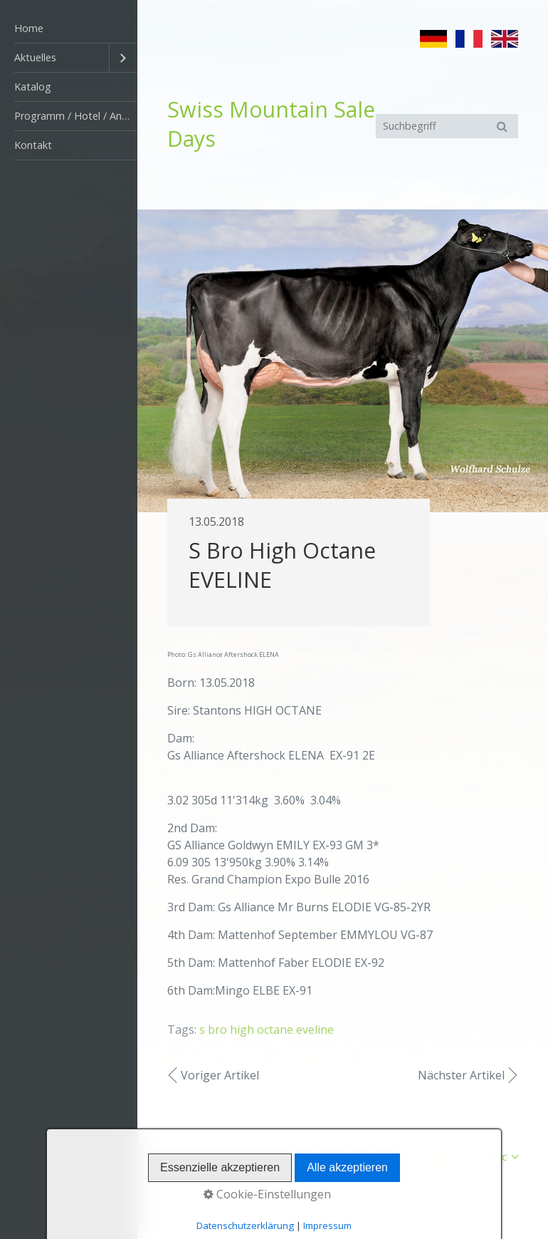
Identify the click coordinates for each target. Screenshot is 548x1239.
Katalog (32, 86)
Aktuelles (35, 57)
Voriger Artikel (220, 1075)
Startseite (330, 1156)
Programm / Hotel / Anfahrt (75, 116)
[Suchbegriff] (447, 126)
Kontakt (33, 145)
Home (28, 28)
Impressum (437, 1156)
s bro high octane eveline (266, 1029)
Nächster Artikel (461, 1075)
